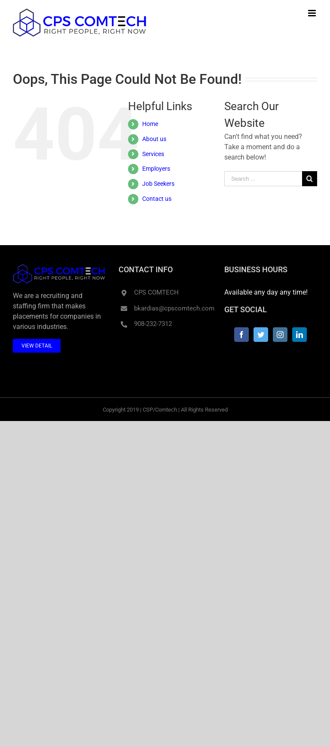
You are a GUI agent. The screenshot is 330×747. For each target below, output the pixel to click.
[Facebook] (241, 334)
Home (150, 123)
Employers (156, 168)
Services (153, 154)
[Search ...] (263, 178)
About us (154, 138)
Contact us (156, 198)
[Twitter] (261, 334)
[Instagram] (280, 334)
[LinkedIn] (299, 334)
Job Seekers (158, 183)
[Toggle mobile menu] (312, 13)
